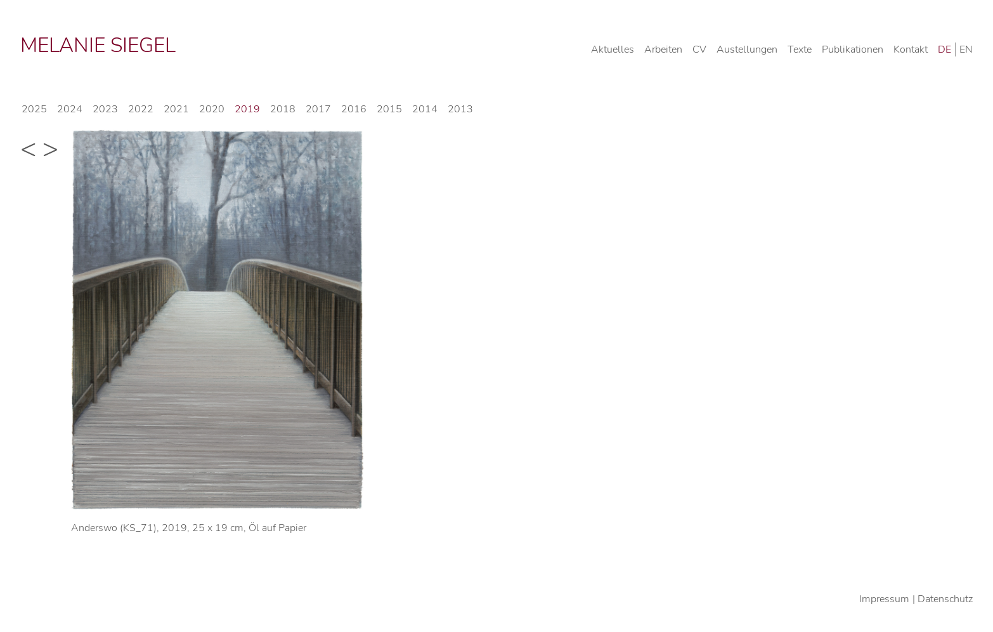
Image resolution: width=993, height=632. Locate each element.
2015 (389, 109)
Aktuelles (612, 49)
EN (966, 49)
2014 (425, 109)
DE (944, 49)
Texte (800, 49)
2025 (34, 109)
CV (699, 49)
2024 (69, 109)
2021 (176, 109)
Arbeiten (663, 49)
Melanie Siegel (98, 45)
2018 (282, 109)
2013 (460, 109)
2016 (354, 109)
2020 (211, 109)
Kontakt (910, 49)
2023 (105, 109)
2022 (140, 109)
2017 (318, 109)
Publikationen (852, 49)
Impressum (884, 599)
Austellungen (747, 49)
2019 (247, 109)
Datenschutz (945, 599)
